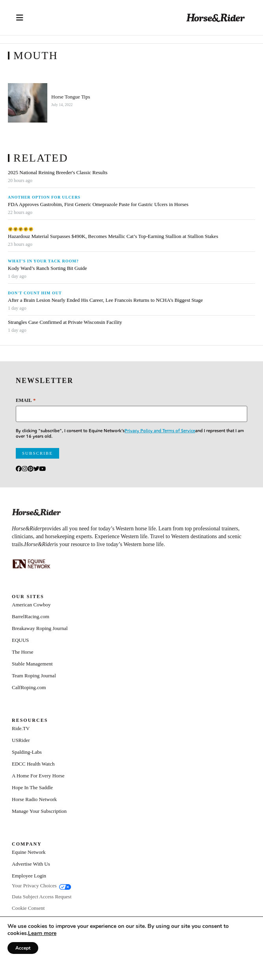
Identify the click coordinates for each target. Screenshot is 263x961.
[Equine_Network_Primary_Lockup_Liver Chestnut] (31, 564)
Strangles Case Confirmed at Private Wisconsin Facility (65, 322)
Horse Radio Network (34, 799)
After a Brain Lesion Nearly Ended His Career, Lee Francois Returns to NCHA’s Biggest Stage (105, 300)
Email (25, 400)
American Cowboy (31, 605)
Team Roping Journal (34, 675)
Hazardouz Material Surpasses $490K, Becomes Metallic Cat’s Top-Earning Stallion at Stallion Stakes (113, 236)
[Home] (215, 17)
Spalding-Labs (27, 752)
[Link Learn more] (42, 933)
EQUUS (20, 640)
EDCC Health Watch (33, 764)
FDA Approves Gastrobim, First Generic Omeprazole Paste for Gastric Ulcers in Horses (98, 204)
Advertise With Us (31, 864)
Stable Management (32, 664)
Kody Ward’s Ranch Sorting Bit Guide (48, 268)
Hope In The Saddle (32, 787)
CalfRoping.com (29, 687)
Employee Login (29, 876)
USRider (21, 740)
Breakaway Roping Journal (40, 628)
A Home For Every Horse (38, 776)
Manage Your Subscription (39, 811)
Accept (22, 948)
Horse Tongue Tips (70, 97)
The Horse (23, 652)
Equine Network (29, 852)
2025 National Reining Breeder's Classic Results (58, 172)
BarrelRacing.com (30, 616)
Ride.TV (21, 728)
